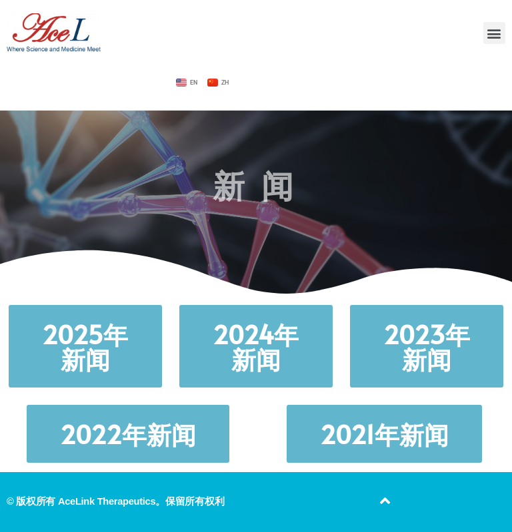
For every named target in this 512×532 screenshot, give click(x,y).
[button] (494, 33)
